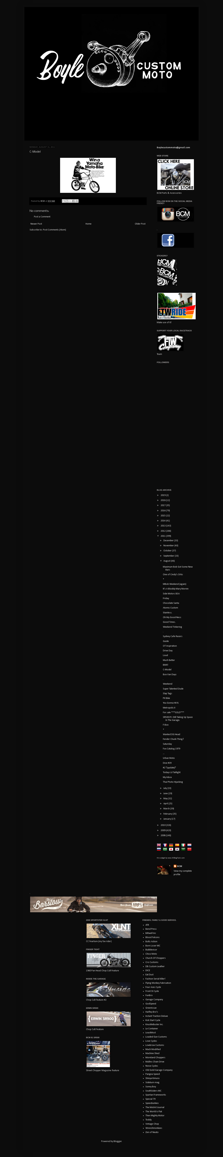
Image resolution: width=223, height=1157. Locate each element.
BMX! (165, 665)
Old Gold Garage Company (158, 1070)
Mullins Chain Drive (154, 1061)
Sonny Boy (150, 1086)
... (163, 753)
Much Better (169, 660)
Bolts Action (151, 941)
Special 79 (150, 1099)
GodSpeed (150, 1003)
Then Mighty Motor (154, 1115)
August (167, 561)
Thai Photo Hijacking (173, 782)
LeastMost (150, 1032)
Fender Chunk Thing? (173, 739)
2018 (163, 500)
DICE (147, 970)
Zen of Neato (152, 1132)
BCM (179, 866)
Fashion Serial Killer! (155, 979)
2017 (163, 505)
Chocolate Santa (171, 603)
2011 (163, 536)
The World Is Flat (153, 1111)
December (168, 540)
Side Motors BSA (171, 593)
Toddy (148, 1120)
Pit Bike (166, 698)
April (165, 803)
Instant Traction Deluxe (156, 1016)
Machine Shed (152, 1053)
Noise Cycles (151, 1066)
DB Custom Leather (155, 966)
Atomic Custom (170, 608)
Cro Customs (151, 962)
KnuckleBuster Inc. (154, 1024)
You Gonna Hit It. (171, 703)
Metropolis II (169, 708)
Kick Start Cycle (152, 1020)
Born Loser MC (152, 945)
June (165, 793)
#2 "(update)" (169, 767)
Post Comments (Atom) (54, 230)
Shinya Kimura (152, 1078)
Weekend (167, 684)
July (165, 788)
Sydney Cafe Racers (172, 636)
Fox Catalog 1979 (171, 748)
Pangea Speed (152, 1074)
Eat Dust (149, 974)
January (167, 819)
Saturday (167, 744)
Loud (165, 655)
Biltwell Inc (150, 933)
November (168, 545)
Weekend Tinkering (172, 627)
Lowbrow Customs (154, 1045)
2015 (163, 515)
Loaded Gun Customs (156, 1037)
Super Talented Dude (173, 689)
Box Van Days (169, 674)
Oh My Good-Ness (172, 617)
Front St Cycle (152, 991)
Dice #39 (167, 763)
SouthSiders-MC (153, 1091)
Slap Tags (167, 693)
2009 (163, 830)
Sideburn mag (152, 1082)
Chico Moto (151, 954)
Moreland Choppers (155, 1057)
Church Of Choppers (155, 958)
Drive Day (167, 650)
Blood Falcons (152, 937)
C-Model (167, 669)
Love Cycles (151, 1041)
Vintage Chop (152, 1124)
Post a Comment (42, 216)
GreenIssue (151, 1008)
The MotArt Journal (154, 1107)
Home (88, 224)
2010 (163, 825)
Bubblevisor (151, 949)
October (167, 550)
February (168, 814)
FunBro (149, 995)
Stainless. (167, 612)
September (169, 556)
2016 (163, 510)
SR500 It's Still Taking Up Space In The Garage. (178, 719)
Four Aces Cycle (153, 987)
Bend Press (151, 929)
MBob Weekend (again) (174, 584)
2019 (163, 495)
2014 (163, 520)
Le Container (151, 1028)
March (166, 808)
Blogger (118, 1141)
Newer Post (36, 224)
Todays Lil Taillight (171, 772)
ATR (147, 925)
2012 (163, 531)
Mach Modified (153, 1049)
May (165, 798)
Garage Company (154, 999)
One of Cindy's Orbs (173, 574)
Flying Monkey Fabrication (158, 983)
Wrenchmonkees (153, 1128)
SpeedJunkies (152, 1103)
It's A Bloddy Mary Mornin (176, 589)
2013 (163, 525)
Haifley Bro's (151, 1012)
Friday (166, 598)
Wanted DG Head (171, 734)
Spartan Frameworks (155, 1095)
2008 (163, 835)
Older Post (140, 224)
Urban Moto (169, 758)
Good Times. (169, 622)
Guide (166, 641)
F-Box (165, 725)
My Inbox (167, 777)
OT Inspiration (170, 646)
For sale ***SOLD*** (173, 712)
